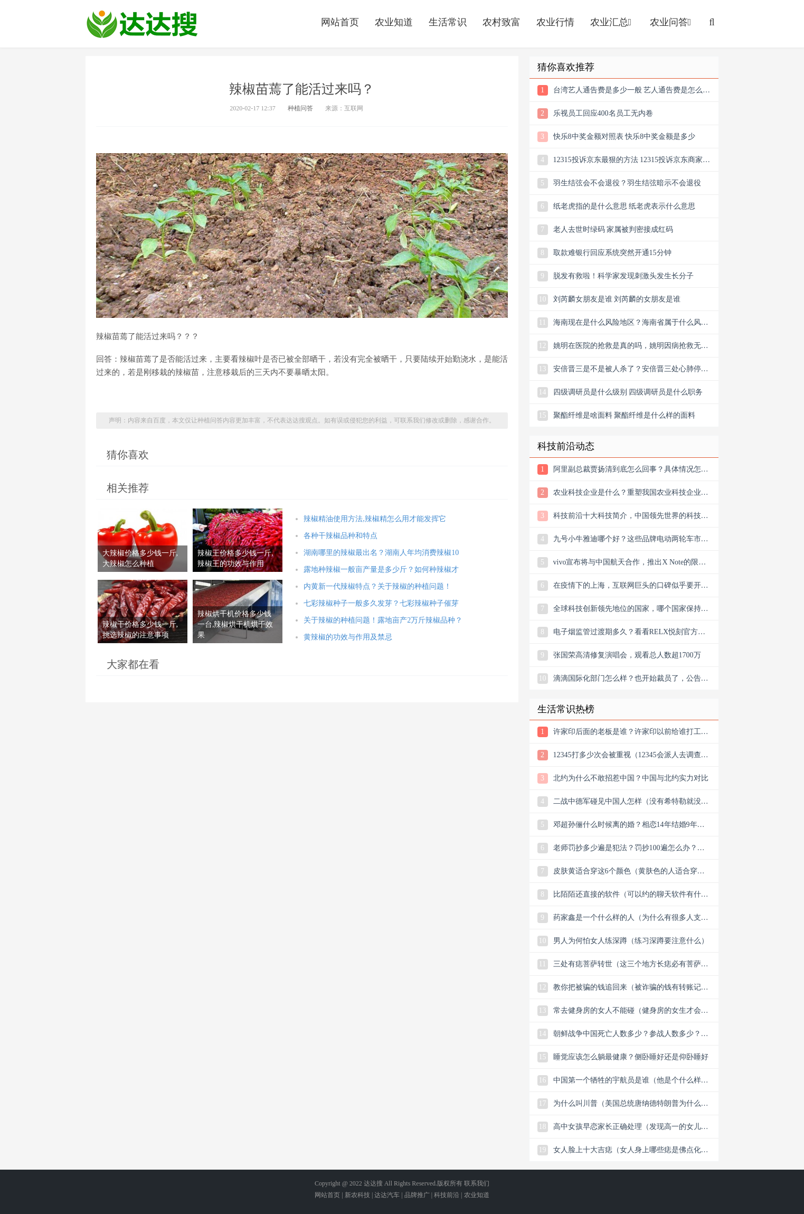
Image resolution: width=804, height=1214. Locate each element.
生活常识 (448, 22)
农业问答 (672, 22)
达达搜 (373, 1183)
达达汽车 (387, 1195)
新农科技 (357, 1195)
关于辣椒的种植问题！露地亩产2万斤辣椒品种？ (383, 620)
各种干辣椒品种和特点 (340, 536)
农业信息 (142, 24)
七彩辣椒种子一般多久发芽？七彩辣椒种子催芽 (381, 603)
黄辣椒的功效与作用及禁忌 (348, 637)
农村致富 (502, 22)
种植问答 (300, 108)
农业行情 (555, 22)
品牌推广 (417, 1195)
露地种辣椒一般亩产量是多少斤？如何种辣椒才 (381, 569)
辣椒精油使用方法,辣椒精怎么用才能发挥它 (375, 519)
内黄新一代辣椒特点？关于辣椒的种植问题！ (377, 586)
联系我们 (476, 1183)
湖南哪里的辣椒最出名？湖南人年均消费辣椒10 (381, 553)
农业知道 (394, 22)
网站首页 (340, 22)
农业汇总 (612, 22)
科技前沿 (446, 1195)
